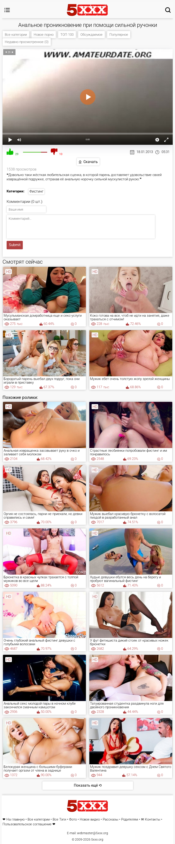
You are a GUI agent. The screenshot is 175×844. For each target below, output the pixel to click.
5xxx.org (97, 839)
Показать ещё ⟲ (88, 785)
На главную (15, 819)
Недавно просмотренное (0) (27, 42)
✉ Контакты (150, 819)
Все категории (16, 35)
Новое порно (44, 35)
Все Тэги (59, 819)
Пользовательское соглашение (27, 824)
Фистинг (36, 191)
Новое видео (90, 819)
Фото (73, 819)
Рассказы (110, 819)
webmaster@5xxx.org (92, 833)
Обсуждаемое (91, 35)
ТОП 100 (67, 35)
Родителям (129, 819)
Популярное (118, 35)
